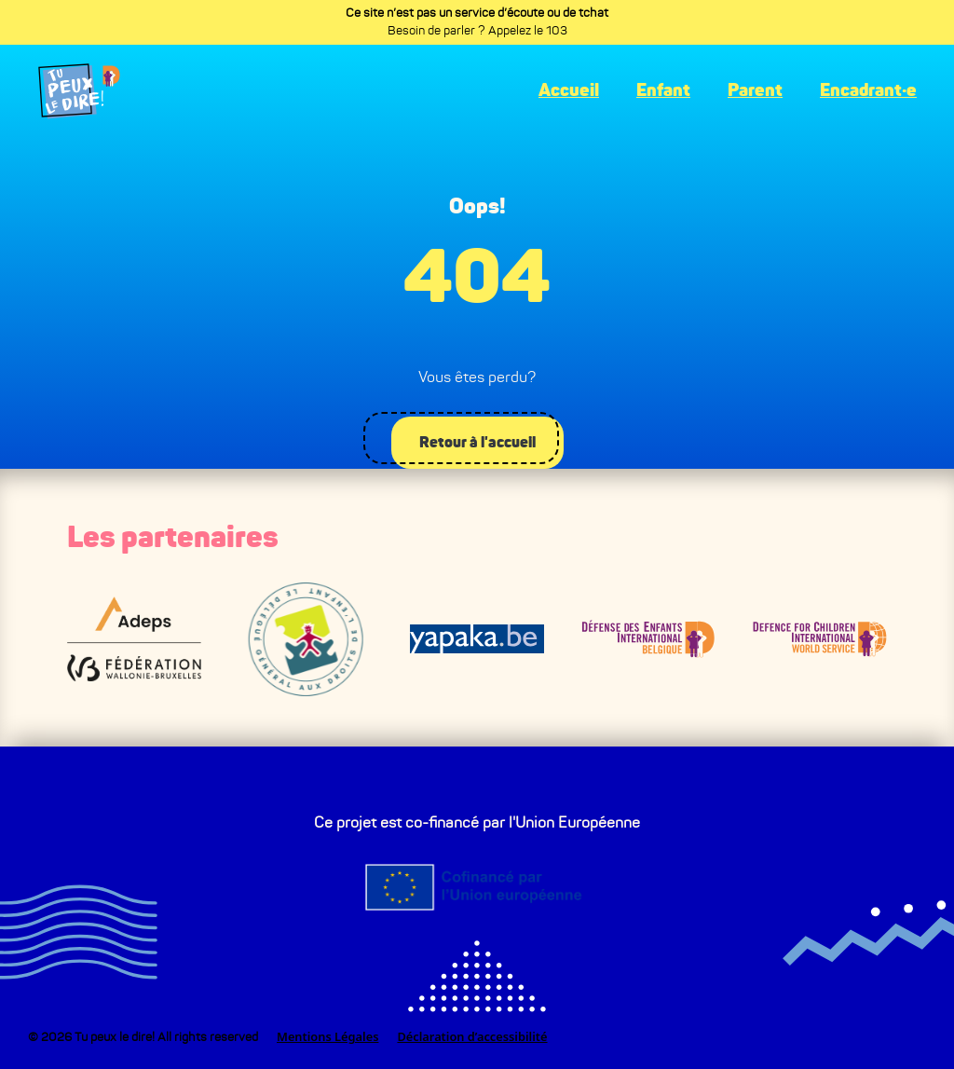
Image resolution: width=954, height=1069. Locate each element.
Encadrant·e (868, 91)
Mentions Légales (327, 1036)
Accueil (568, 91)
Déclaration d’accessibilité (472, 1036)
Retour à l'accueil (475, 440)
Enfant (663, 91)
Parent (755, 91)
